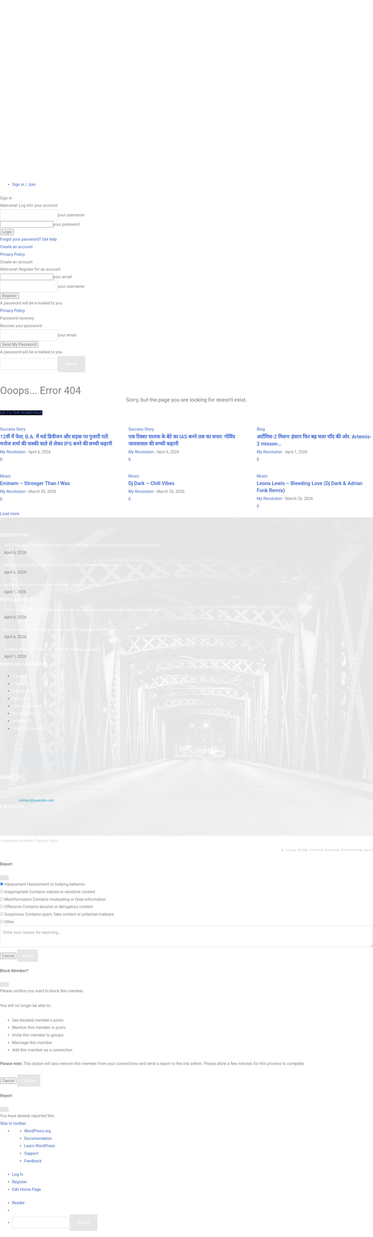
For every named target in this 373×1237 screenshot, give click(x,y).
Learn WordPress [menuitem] (39, 1145)
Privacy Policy (12, 254)
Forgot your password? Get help (28, 239)
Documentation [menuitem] (38, 1138)
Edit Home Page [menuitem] (26, 1189)
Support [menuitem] (31, 1153)
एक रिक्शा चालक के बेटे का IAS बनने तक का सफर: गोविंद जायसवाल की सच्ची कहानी (60, 565)
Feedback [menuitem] (33, 1161)
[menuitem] (18, 1202)
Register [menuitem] (19, 1181)
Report (28, 955)
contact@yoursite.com (36, 800)
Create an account (16, 246)
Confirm (29, 1080)
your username (71, 215)
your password (66, 224)
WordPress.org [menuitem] (37, 1131)
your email (62, 276)
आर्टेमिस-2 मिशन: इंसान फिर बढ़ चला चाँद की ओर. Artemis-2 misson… (53, 585)
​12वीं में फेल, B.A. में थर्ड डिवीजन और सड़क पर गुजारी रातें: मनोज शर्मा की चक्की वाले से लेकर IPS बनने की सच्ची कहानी (82, 545)
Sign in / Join (24, 184)
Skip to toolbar (13, 1123)
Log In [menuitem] (17, 1174)
